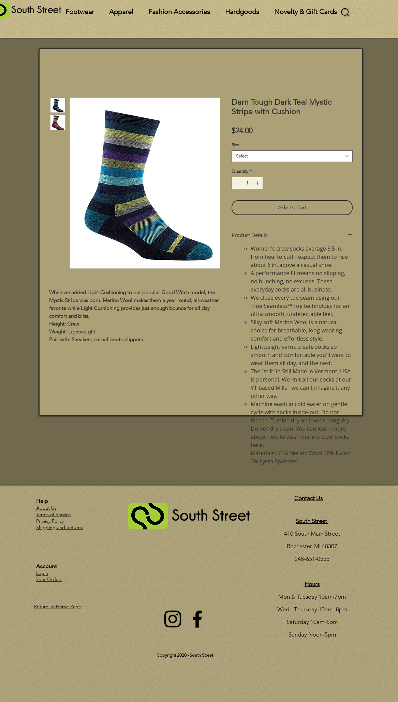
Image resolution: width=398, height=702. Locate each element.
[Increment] (258, 183)
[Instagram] (172, 619)
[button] (359, 8)
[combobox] (292, 156)
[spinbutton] (247, 183)
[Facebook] (197, 619)
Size (235, 144)
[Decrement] (237, 183)
